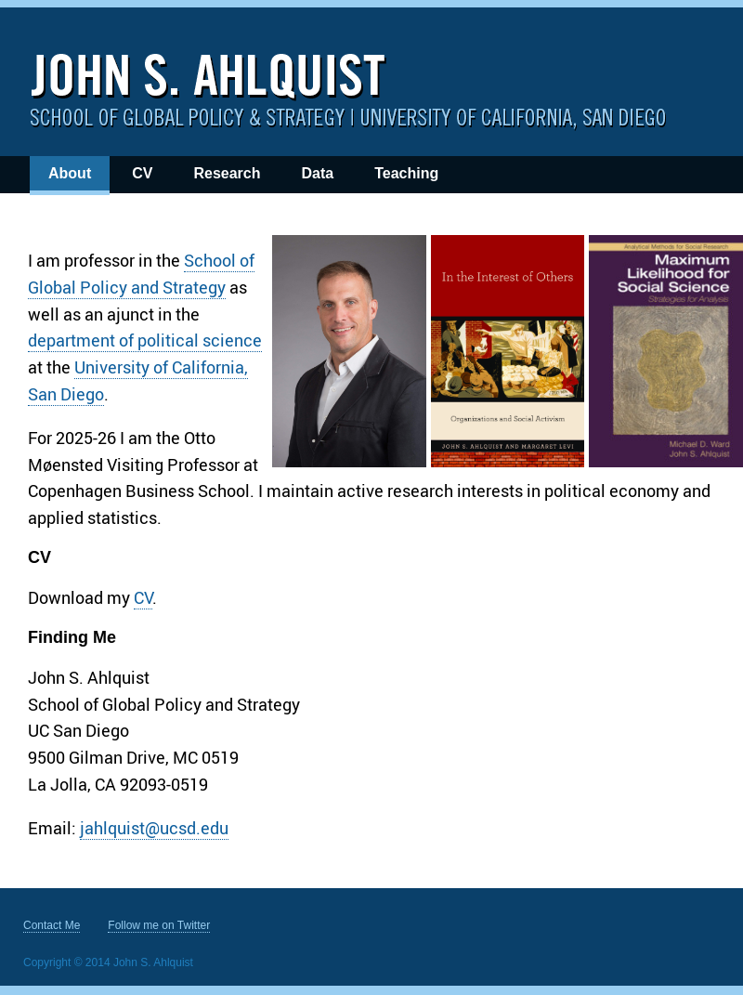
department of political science (145, 340)
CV (142, 173)
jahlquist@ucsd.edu (154, 828)
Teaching (406, 173)
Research (226, 173)
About (69, 173)
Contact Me (51, 925)
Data (317, 173)
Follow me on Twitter (159, 925)
